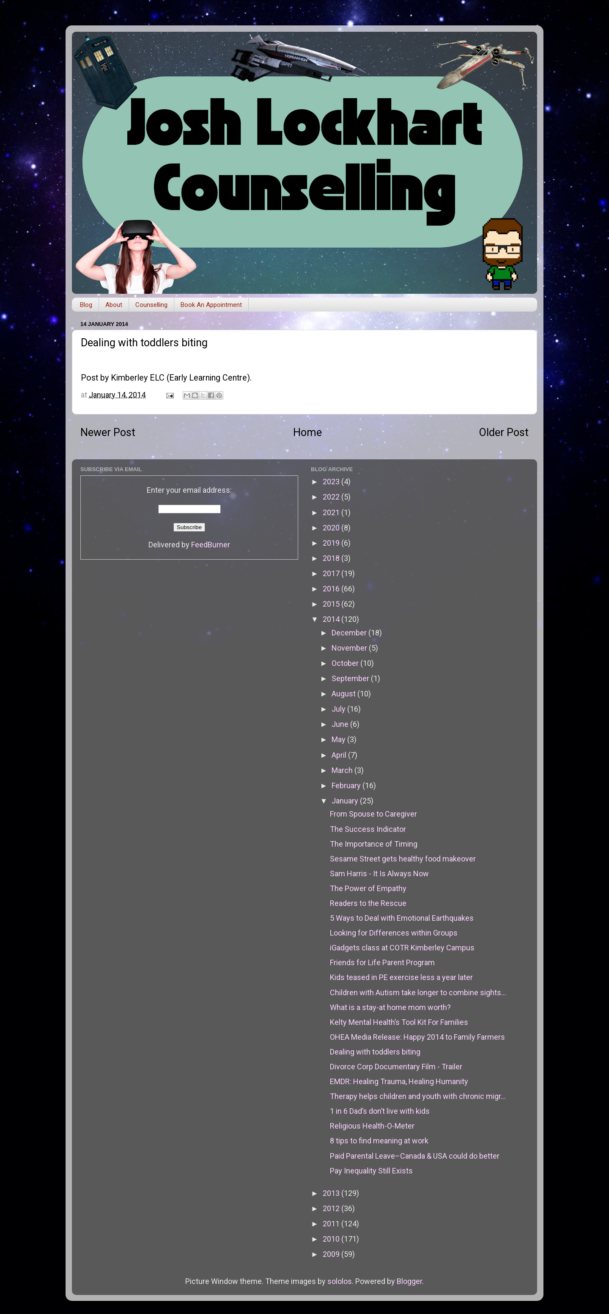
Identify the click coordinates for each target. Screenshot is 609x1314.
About (113, 305)
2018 (332, 558)
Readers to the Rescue (368, 903)
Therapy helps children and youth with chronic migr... (418, 1096)
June (341, 724)
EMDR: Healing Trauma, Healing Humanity (399, 1081)
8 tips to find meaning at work (379, 1140)
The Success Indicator (368, 829)
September (351, 678)
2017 (332, 573)
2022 (332, 496)
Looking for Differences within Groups (394, 932)
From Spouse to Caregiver (373, 813)
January (346, 800)
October (346, 663)
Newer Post (107, 432)
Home (307, 432)
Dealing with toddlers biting (375, 1051)
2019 (332, 542)
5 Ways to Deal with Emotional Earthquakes (402, 918)
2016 (332, 588)
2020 (332, 527)
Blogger (409, 1281)
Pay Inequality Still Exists (371, 1170)
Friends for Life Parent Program (382, 962)
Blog (86, 305)
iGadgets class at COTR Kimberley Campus (402, 947)
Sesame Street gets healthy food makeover (403, 858)
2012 (332, 1208)
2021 (332, 512)
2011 (332, 1223)
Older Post (504, 432)
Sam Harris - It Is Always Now (379, 873)
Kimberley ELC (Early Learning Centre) (180, 378)
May (339, 739)
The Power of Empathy (368, 888)
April (340, 755)
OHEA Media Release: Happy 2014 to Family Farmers (417, 1036)
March (343, 770)
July (339, 708)
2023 (332, 481)
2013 (332, 1193)
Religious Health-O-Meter (372, 1125)
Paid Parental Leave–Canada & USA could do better (414, 1155)
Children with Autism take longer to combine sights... (418, 992)
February (347, 785)
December (350, 632)
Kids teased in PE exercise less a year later (401, 977)
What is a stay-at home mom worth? (390, 1007)
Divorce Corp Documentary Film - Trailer (396, 1066)
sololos (339, 1281)
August (344, 693)
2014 (332, 619)
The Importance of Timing (373, 843)
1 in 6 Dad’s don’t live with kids (380, 1111)
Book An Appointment (211, 305)
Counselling (151, 305)
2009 (332, 1254)
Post (89, 378)
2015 (332, 603)
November (350, 647)
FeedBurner (210, 544)
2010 (332, 1238)
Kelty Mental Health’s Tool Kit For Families (399, 1022)
